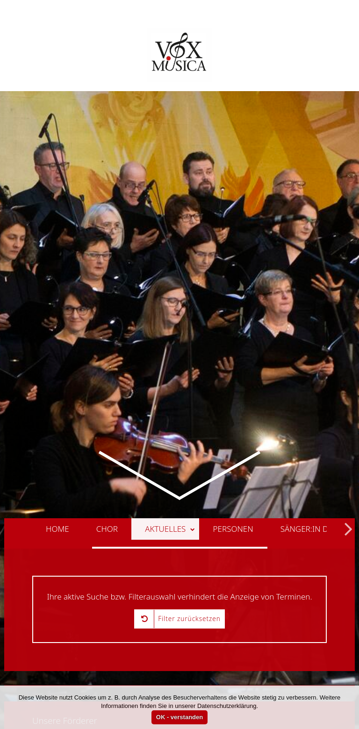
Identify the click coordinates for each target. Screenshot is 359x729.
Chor (107, 503)
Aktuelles (170, 503)
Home (57, 503)
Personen (233, 503)
